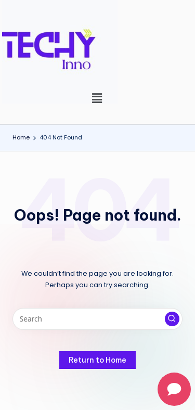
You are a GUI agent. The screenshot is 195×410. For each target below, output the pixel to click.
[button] (97, 98)
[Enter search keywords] (97, 319)
